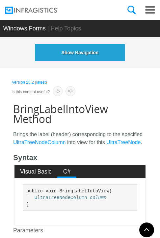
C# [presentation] (67, 171)
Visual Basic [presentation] (36, 171)
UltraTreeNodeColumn (39, 142)
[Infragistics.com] (38, 10)
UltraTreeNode (123, 142)
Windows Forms (24, 28)
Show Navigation (80, 52)
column (98, 197)
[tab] (36, 171)
